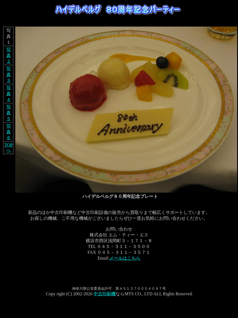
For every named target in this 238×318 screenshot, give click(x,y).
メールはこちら (124, 258)
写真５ (8, 113)
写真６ (8, 132)
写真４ (8, 94)
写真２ (8, 55)
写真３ (8, 74)
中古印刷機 (104, 293)
